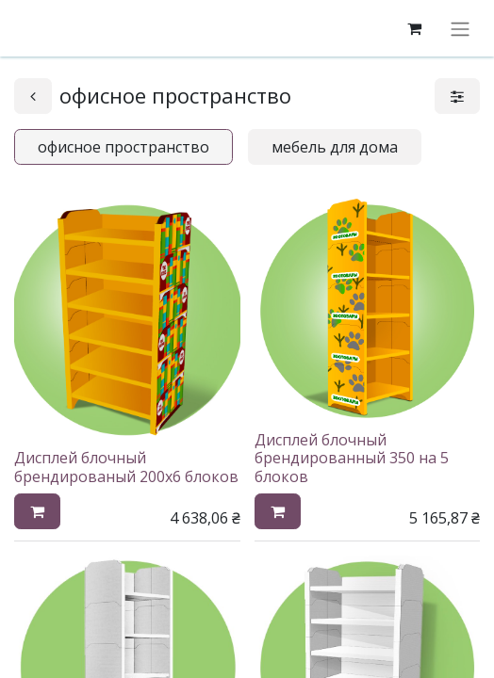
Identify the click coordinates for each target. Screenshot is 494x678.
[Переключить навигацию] (460, 28)
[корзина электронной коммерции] (414, 28)
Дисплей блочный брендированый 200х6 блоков (126, 466)
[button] (37, 511)
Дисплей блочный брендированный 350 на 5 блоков (352, 457)
